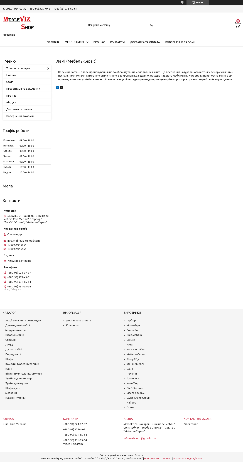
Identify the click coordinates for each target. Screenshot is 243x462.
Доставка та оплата (145, 42)
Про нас (99, 42)
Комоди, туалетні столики (22, 363)
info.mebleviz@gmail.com (23, 240)
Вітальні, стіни (14, 334)
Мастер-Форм (135, 392)
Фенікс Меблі (135, 363)
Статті (10, 81)
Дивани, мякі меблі (17, 325)
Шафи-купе (12, 388)
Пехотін (132, 373)
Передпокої (13, 354)
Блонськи (133, 378)
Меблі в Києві (74, 41)
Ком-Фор (132, 383)
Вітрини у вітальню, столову (23, 373)
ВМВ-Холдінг (135, 388)
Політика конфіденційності (187, 458)
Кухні (8, 368)
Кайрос (131, 402)
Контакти (117, 42)
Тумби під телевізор (18, 378)
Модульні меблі (15, 330)
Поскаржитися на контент (158, 458)
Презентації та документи (23, 88)
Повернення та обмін (180, 42)
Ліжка (9, 344)
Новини (11, 75)
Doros (130, 407)
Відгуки (11, 102)
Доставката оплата (78, 320)
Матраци (11, 392)
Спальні (10, 339)
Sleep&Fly (133, 359)
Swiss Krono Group (138, 397)
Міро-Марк (134, 325)
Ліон (129, 344)
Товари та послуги (18, 68)
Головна (53, 42)
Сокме (131, 339)
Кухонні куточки (15, 397)
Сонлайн (132, 330)
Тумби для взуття (16, 383)
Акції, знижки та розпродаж (23, 320)
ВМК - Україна (135, 349)
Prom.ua (139, 455)
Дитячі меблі (13, 349)
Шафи (9, 359)
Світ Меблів (134, 334)
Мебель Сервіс (136, 354)
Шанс (130, 368)
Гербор (131, 320)
